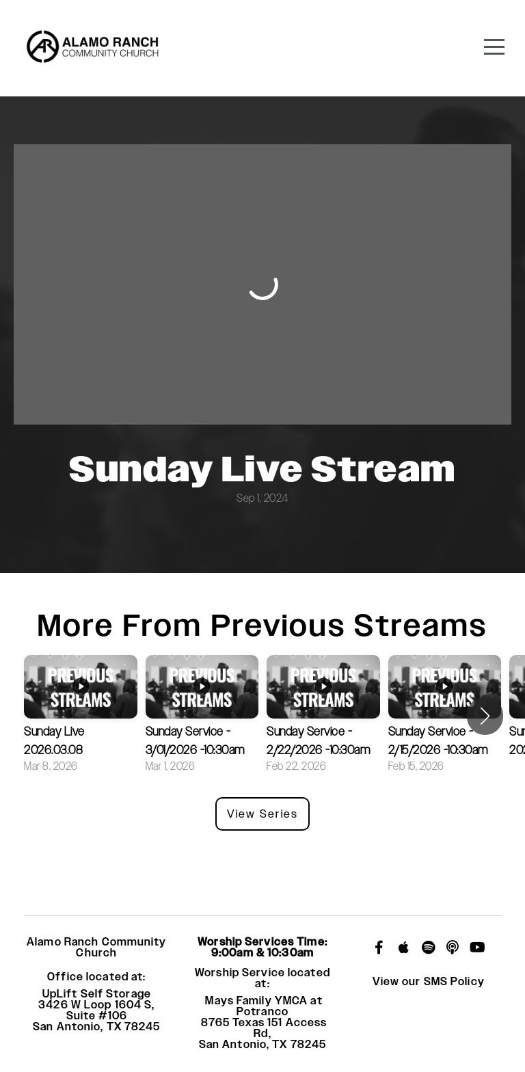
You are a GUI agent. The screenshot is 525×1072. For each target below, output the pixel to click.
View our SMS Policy (429, 981)
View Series (262, 814)
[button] (485, 716)
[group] (80, 716)
